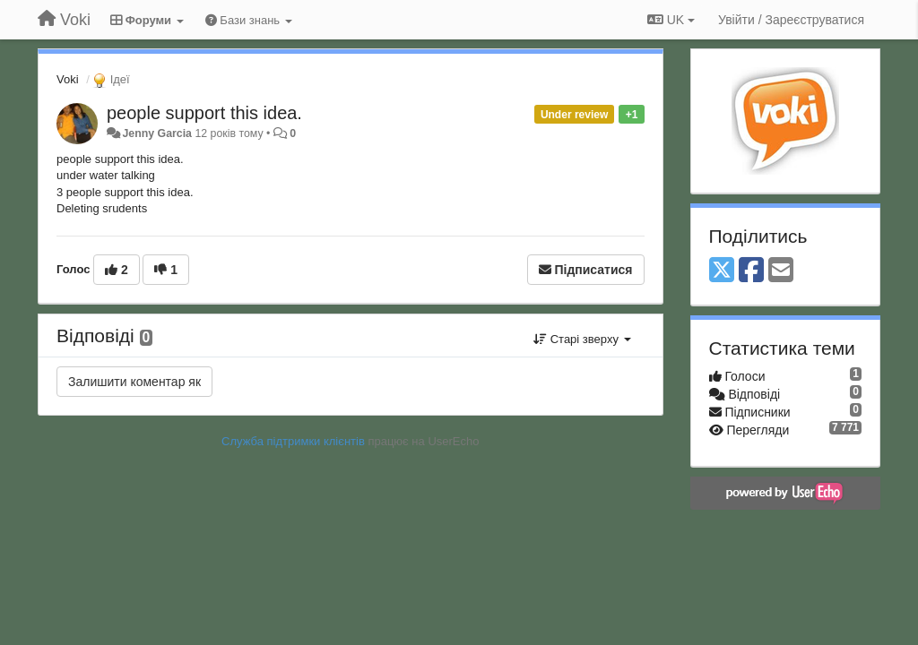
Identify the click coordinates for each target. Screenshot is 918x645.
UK (671, 20)
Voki (67, 79)
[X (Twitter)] (721, 271)
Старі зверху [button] (581, 339)
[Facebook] (751, 271)
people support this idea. (204, 113)
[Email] (780, 271)
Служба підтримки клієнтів (293, 441)
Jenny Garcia (157, 133)
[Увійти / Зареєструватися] (791, 19)
